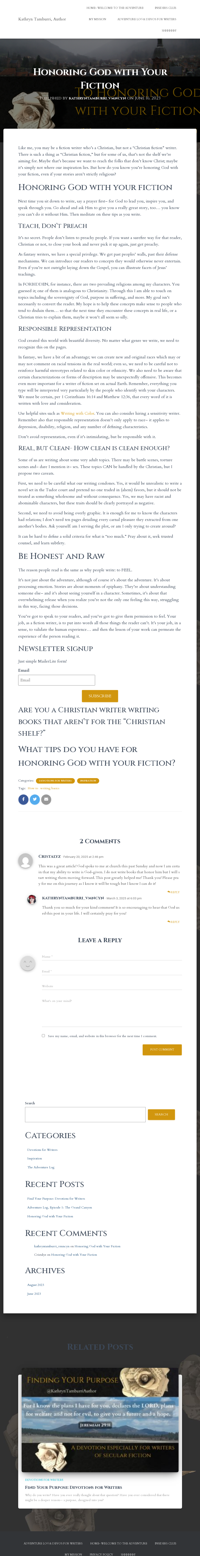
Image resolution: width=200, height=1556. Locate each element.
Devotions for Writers (55, 780)
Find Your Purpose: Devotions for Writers (56, 1198)
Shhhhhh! (169, 30)
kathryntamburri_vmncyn (73, 898)
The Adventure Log (40, 1167)
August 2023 (35, 1285)
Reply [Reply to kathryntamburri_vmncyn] (173, 922)
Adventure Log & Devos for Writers (146, 19)
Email (23, 670)
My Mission (97, 19)
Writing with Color (78, 413)
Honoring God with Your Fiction (50, 1216)
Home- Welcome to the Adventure (115, 8)
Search (30, 1103)
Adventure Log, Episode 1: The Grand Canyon (59, 1207)
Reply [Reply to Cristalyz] (173, 892)
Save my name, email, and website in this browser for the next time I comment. (102, 1036)
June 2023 (34, 1294)
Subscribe (100, 696)
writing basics (49, 788)
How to (33, 788)
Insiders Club (165, 8)
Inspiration (88, 780)
